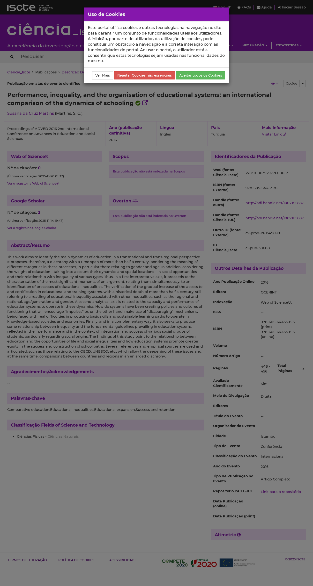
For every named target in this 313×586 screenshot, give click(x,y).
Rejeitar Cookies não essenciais (144, 75)
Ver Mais (102, 75)
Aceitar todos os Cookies (200, 75)
